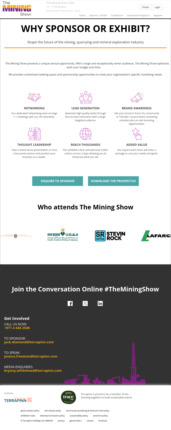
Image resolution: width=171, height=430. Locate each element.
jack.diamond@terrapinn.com (29, 342)
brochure (103, 420)
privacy (61, 420)
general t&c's (76, 420)
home (82, 15)
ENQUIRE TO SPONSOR (57, 181)
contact (90, 420)
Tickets (145, 7)
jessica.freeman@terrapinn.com (30, 356)
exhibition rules (28, 415)
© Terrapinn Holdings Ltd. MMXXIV (37, 420)
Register (158, 15)
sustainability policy (79, 415)
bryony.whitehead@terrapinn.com (33, 370)
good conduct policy (30, 410)
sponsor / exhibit (98, 15)
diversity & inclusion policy (52, 415)
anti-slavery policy (52, 410)
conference (117, 15)
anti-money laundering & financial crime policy (87, 410)
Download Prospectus (138, 15)
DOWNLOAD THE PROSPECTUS (113, 181)
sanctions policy (100, 415)
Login (157, 7)
